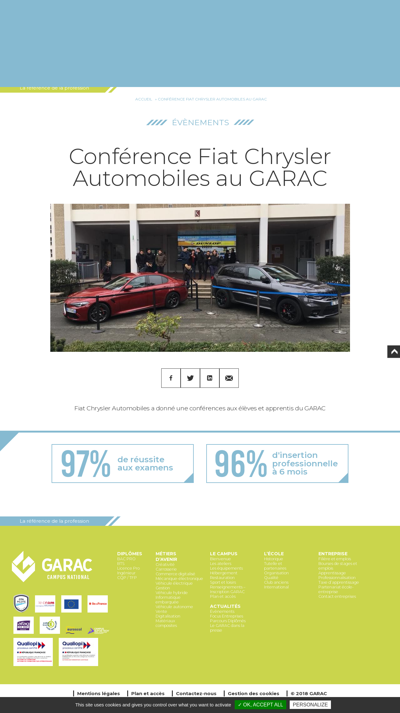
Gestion (163, 588)
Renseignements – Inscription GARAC (227, 589)
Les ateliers (220, 563)
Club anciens (276, 582)
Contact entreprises (337, 596)
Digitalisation (168, 616)
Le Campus (224, 554)
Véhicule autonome (174, 606)
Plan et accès (223, 596)
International (276, 587)
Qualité (271, 577)
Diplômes (129, 554)
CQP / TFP (127, 577)
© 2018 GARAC (309, 693)
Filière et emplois (334, 559)
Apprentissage (332, 573)
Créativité (165, 564)
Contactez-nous (196, 693)
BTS (121, 563)
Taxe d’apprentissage (338, 582)
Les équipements (226, 568)
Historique (273, 559)
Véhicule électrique (174, 583)
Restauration (222, 577)
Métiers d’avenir (166, 556)
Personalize (310, 704)
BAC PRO (126, 559)
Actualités (225, 606)
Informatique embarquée (168, 599)
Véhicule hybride (172, 592)
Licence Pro (128, 568)
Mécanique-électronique (179, 578)
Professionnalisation (337, 577)
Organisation (276, 573)
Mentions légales (98, 693)
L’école (274, 554)
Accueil (143, 99)
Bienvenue (220, 559)
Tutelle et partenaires (275, 566)
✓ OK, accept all (260, 704)
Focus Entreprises (226, 616)
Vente (161, 611)
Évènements (200, 122)
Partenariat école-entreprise (336, 589)
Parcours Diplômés (228, 620)
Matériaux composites (166, 623)
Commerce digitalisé (175, 574)
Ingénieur (126, 573)
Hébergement (224, 573)
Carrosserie (166, 569)
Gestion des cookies (253, 693)
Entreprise (333, 554)
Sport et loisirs (223, 582)
